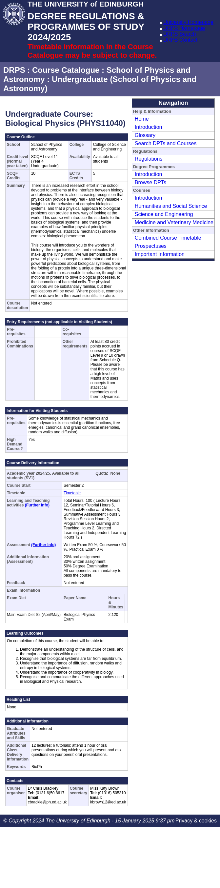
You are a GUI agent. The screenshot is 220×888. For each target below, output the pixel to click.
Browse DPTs (150, 182)
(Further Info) (37, 505)
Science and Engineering (164, 214)
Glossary (145, 135)
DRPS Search (179, 34)
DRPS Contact (180, 40)
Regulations (149, 159)
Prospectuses (151, 246)
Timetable (72, 493)
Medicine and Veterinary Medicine (174, 222)
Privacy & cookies (196, 820)
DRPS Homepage (184, 28)
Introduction (148, 127)
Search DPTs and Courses (166, 143)
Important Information (160, 254)
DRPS (14, 70)
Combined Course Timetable (168, 238)
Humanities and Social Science (171, 206)
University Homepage (188, 22)
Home (142, 119)
